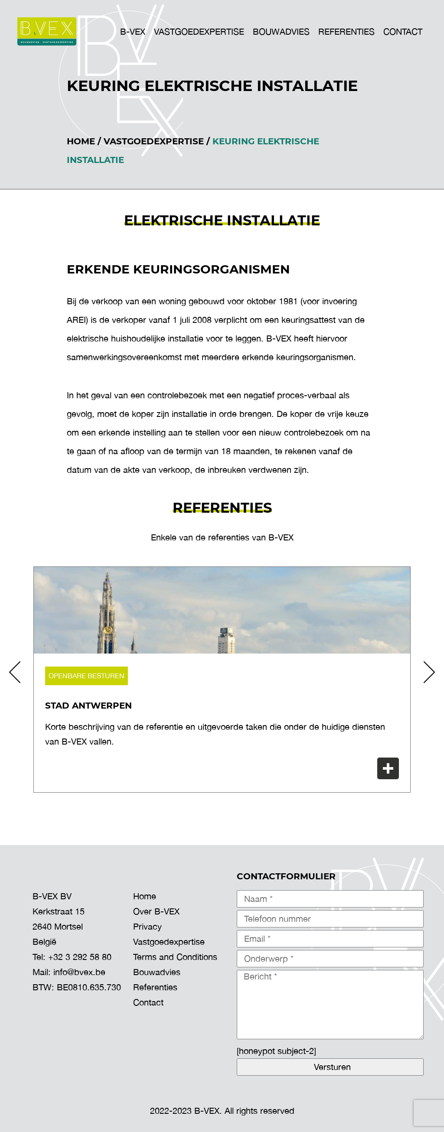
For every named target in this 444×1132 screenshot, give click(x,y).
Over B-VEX (156, 911)
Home (81, 141)
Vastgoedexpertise (154, 141)
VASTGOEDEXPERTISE (199, 31)
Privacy (147, 926)
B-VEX (132, 31)
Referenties (346, 31)
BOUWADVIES (281, 31)
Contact (402, 31)
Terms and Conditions (175, 957)
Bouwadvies (156, 972)
